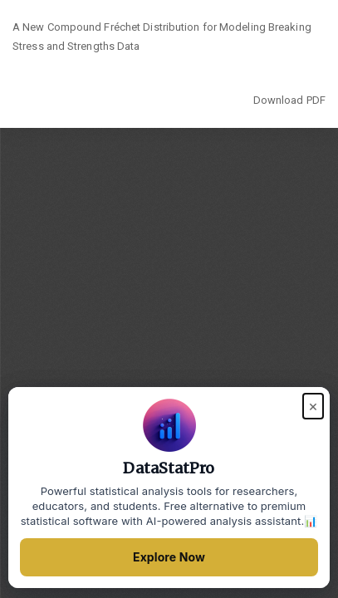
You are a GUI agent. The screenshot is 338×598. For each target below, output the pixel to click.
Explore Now (169, 557)
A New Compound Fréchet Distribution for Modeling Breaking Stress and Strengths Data (161, 37)
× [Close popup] (313, 405)
